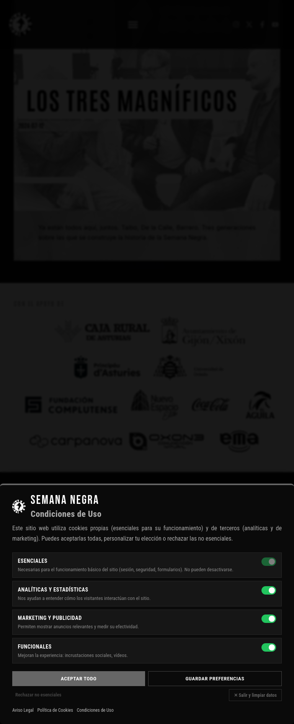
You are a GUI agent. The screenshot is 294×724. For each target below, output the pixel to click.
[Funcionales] (268, 647)
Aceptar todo (78, 678)
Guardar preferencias (215, 678)
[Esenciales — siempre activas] (268, 561)
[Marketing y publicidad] (268, 619)
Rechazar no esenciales (38, 695)
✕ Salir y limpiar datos (255, 695)
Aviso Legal (23, 710)
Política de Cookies (55, 710)
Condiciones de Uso (95, 710)
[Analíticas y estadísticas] (268, 590)
